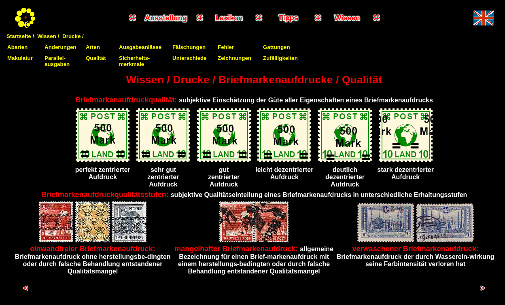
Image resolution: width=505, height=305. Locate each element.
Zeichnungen (234, 58)
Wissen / (48, 36)
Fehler (226, 47)
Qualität (96, 58)
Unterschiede (189, 58)
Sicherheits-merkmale (134, 61)
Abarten (17, 47)
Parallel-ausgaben (57, 61)
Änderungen (60, 47)
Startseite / (20, 36)
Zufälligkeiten (280, 58)
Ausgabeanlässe (140, 47)
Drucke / (73, 36)
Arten (93, 47)
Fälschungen (189, 47)
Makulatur (20, 58)
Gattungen (276, 47)
